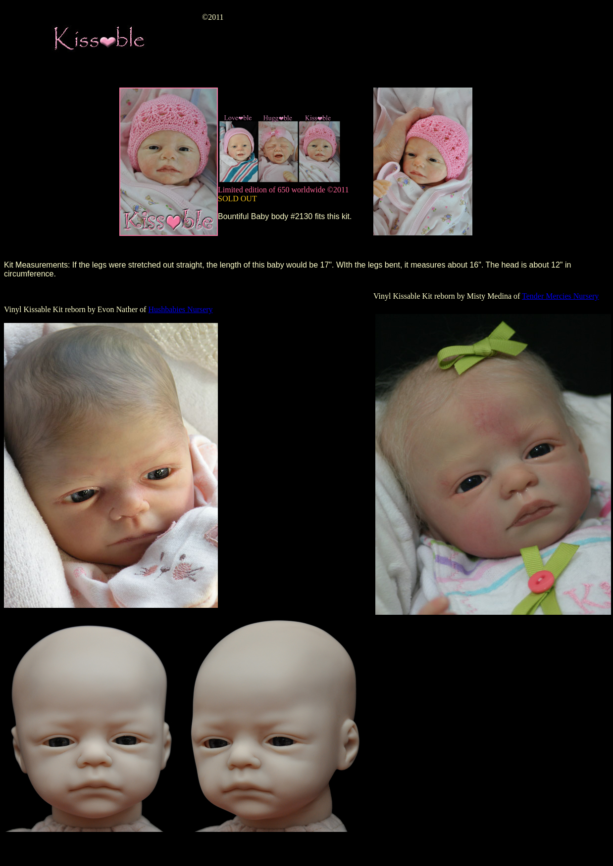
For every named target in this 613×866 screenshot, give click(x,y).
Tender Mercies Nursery (560, 296)
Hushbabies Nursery (180, 309)
